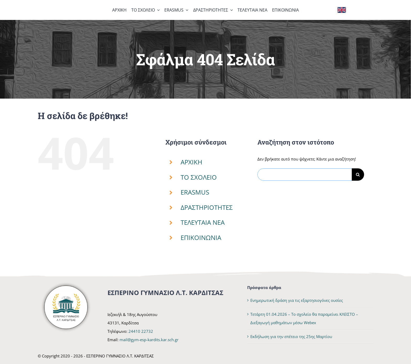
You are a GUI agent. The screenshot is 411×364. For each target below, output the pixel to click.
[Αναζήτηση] (358, 174)
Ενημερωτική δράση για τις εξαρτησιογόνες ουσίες (296, 300)
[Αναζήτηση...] (304, 174)
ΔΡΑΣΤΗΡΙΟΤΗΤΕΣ (207, 207)
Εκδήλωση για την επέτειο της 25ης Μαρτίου (291, 336)
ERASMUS (195, 192)
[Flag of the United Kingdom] (341, 9)
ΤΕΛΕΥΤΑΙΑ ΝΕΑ (203, 222)
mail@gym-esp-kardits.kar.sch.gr (149, 339)
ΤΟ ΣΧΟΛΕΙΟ (199, 177)
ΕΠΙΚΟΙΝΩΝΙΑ (201, 237)
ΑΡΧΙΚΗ (191, 162)
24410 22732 (140, 331)
